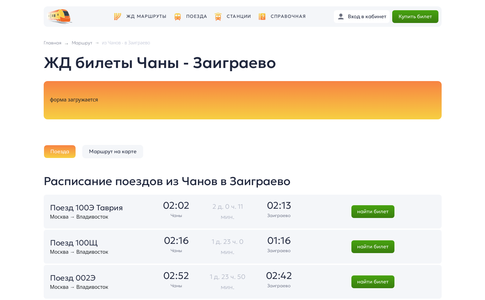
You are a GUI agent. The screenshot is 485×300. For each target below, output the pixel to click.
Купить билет (415, 16)
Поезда (196, 16)
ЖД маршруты (146, 16)
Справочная (288, 16)
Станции (239, 16)
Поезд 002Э (73, 278)
